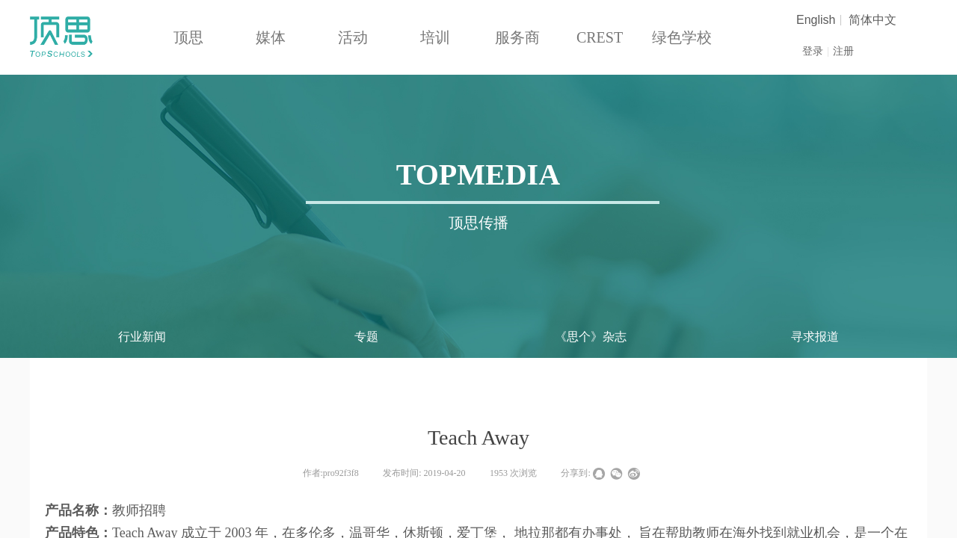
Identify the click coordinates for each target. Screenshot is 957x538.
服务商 (517, 37)
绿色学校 (682, 37)
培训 (435, 37)
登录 (812, 51)
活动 (353, 37)
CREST (599, 37)
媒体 (271, 37)
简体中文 (872, 20)
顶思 (188, 37)
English (815, 20)
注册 (843, 51)
